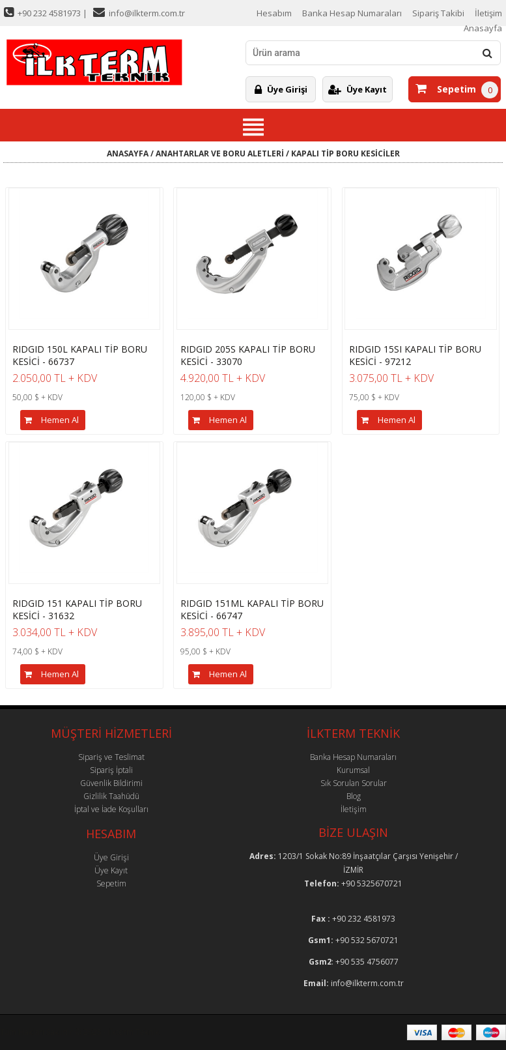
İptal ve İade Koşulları (111, 809)
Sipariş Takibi (438, 13)
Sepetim (445, 89)
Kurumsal (353, 770)
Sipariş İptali (111, 770)
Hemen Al (49, 420)
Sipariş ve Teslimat (111, 757)
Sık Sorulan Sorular (353, 783)
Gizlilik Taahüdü (111, 796)
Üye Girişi (281, 89)
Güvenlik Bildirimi (111, 783)
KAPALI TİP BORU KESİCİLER (345, 153)
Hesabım (274, 13)
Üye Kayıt (357, 89)
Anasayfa (483, 28)
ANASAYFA (127, 153)
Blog (353, 796)
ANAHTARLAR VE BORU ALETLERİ (220, 153)
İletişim (488, 13)
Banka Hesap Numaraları (352, 13)
